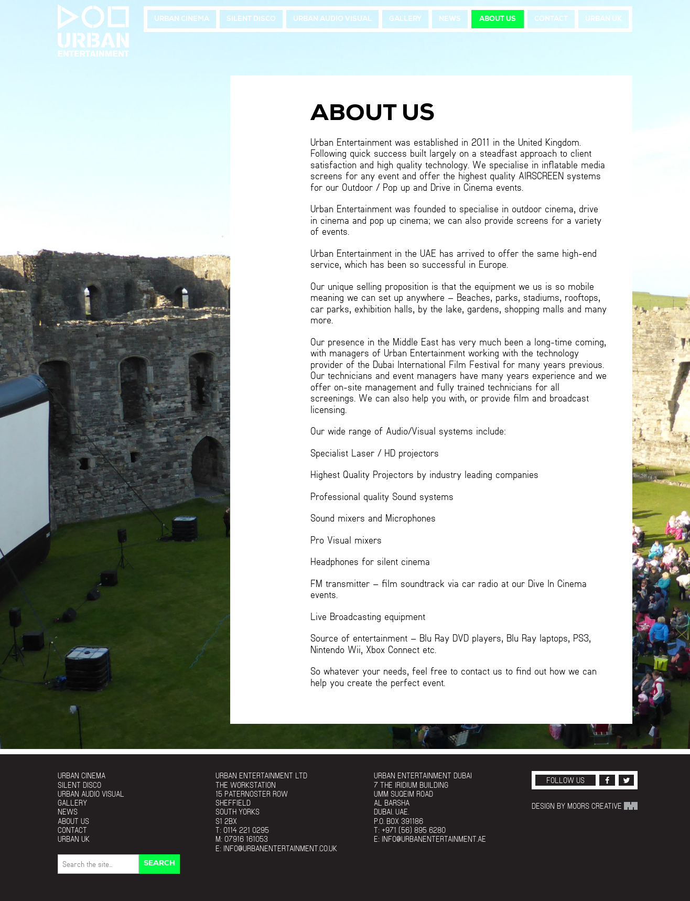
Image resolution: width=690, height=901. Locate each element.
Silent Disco (251, 19)
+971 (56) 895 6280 (414, 830)
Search (159, 863)
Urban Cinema (181, 19)
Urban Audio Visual (332, 19)
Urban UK (603, 19)
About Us (497, 19)
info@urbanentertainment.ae (434, 838)
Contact (551, 19)
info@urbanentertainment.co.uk (280, 848)
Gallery (405, 19)
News (450, 19)
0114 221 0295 (246, 830)
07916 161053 (246, 838)
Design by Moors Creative (585, 805)
